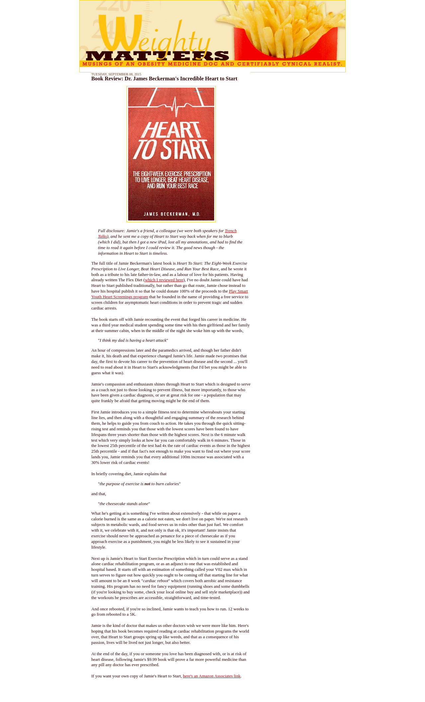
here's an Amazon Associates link (211, 675)
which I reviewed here (164, 279)
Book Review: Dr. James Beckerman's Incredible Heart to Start (164, 79)
